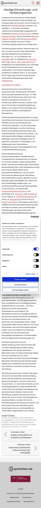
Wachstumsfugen (18, 26)
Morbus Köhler (30, 39)
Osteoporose (7, 81)
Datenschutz (14, 497)
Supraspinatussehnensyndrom (14, 191)
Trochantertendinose (24, 197)
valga (8, 62)
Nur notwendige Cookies (20, 290)
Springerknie (15, 199)
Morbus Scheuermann (21, 34)
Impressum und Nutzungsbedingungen (20, 493)
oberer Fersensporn (10, 202)
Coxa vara (32, 59)
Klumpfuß (6, 59)
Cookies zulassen (20, 279)
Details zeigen (30, 274)
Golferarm (32, 194)
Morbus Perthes (8, 36)
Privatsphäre (26, 497)
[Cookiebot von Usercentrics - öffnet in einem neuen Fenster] (30, 217)
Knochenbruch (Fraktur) (11, 85)
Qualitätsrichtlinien (13, 502)
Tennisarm (19, 194)
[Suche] (33, 3)
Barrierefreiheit (29, 502)
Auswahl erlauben (20, 284)
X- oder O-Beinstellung (24, 62)
